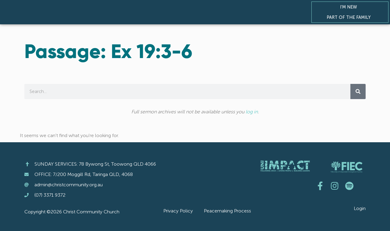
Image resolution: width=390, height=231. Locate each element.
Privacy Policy (178, 211)
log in (252, 112)
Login (360, 208)
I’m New (350, 7)
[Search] (358, 91)
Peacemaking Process (227, 211)
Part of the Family (350, 17)
